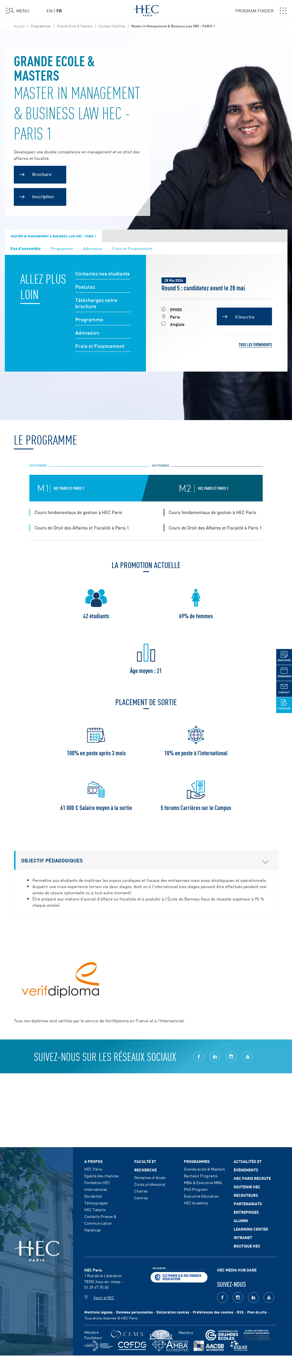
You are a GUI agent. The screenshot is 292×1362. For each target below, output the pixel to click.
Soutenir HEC (247, 1186)
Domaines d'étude (149, 1177)
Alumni (241, 1220)
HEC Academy (196, 1203)
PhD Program (195, 1189)
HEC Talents (95, 1209)
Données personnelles (134, 1312)
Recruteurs (246, 1195)
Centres (141, 1197)
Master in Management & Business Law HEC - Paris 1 (53, 236)
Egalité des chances (101, 1175)
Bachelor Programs (201, 1175)
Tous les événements (255, 344)
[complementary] (231, 1320)
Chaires (141, 1191)
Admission (92, 248)
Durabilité (93, 1196)
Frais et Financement (132, 248)
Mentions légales (98, 1312)
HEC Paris (93, 1169)
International (95, 1189)
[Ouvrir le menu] (17, 11)
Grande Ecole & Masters (74, 25)
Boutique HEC (247, 1246)
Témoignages (96, 1203)
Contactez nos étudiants (102, 273)
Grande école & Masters (204, 1169)
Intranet (243, 1237)
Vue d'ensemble (25, 248)
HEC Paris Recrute (252, 1178)
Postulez (85, 287)
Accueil (19, 25)
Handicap (92, 1230)
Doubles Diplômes (112, 25)
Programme (62, 248)
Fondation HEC (97, 1182)
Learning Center (251, 1229)
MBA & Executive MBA (203, 1182)
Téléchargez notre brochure (96, 303)
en (50, 10)
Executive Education (201, 1196)
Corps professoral (149, 1184)
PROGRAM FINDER (260, 10)
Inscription (43, 196)
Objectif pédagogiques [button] (144, 860)
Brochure (42, 174)
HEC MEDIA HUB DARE (236, 1270)
